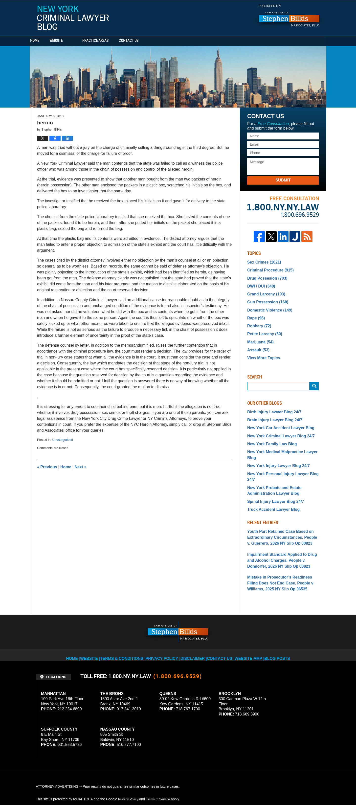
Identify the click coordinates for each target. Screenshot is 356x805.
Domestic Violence (267, 305)
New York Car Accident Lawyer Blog (276, 417)
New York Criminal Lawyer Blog (73, 18)
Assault (257, 342)
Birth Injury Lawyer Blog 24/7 (271, 402)
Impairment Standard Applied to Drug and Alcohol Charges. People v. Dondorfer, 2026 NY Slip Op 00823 (283, 527)
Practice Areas (114, 41)
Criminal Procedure (267, 269)
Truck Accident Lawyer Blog (270, 480)
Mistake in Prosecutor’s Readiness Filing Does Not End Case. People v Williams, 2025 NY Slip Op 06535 (280, 548)
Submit (282, 180)
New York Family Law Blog (269, 431)
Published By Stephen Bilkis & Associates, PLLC (289, 17)
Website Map (252, 618)
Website (74, 41)
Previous (47, 467)
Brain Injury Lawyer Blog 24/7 (271, 410)
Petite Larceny (262, 327)
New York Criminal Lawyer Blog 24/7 (277, 424)
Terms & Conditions (124, 618)
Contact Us (157, 41)
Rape (255, 312)
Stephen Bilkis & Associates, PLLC (91, 787)
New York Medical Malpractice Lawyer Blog (282, 439)
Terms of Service (160, 763)
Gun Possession (265, 298)
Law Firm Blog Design (296, 787)
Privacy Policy (162, 618)
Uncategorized (62, 440)
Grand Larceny (264, 291)
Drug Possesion (265, 276)
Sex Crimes (262, 262)
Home (44, 41)
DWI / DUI (259, 284)
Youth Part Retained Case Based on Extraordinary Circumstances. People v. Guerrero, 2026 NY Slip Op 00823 (279, 507)
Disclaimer (193, 618)
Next (81, 467)
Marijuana (258, 334)
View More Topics (261, 349)
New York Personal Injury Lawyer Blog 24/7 (282, 453)
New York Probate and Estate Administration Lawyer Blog (271, 463)
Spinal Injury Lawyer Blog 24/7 (272, 473)
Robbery (257, 320)
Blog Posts (282, 618)
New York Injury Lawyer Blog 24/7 (274, 446)
